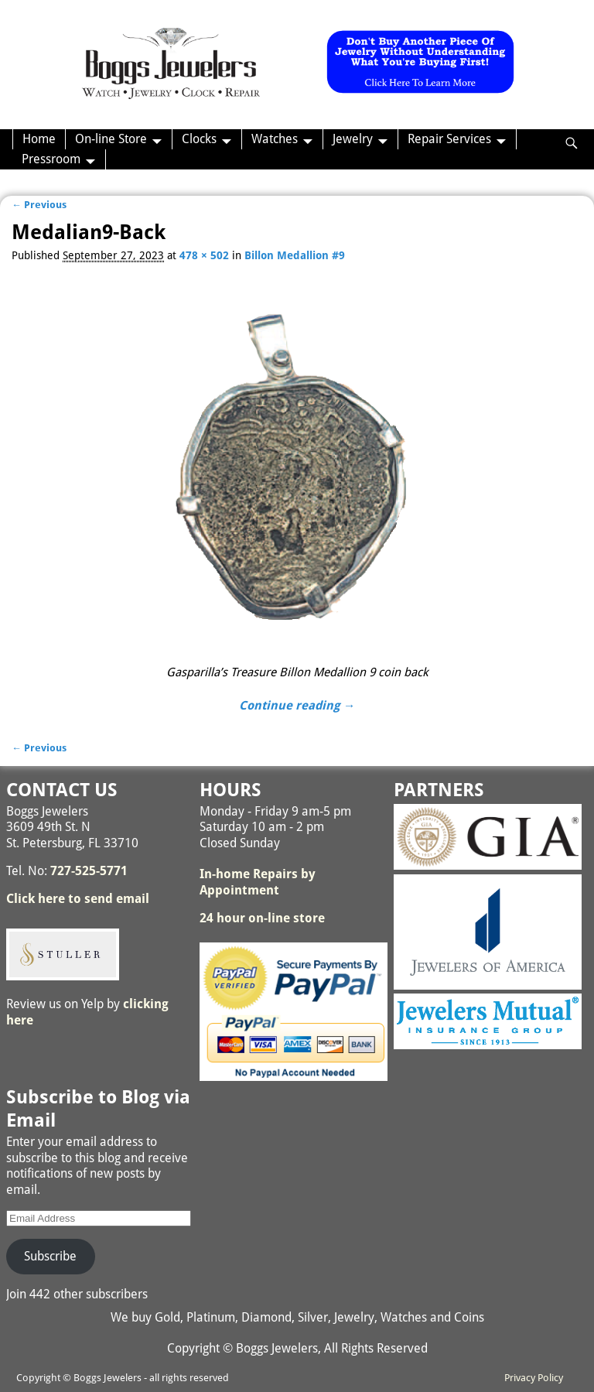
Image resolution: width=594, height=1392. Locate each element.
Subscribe (50, 1256)
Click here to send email (77, 898)
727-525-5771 (89, 871)
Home (39, 139)
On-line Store (111, 139)
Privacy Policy (533, 1377)
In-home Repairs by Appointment (258, 882)
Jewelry (353, 139)
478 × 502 (204, 255)
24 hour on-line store (262, 918)
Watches (274, 139)
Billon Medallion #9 (294, 255)
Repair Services (449, 139)
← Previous (39, 204)
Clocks (199, 139)
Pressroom (51, 159)
